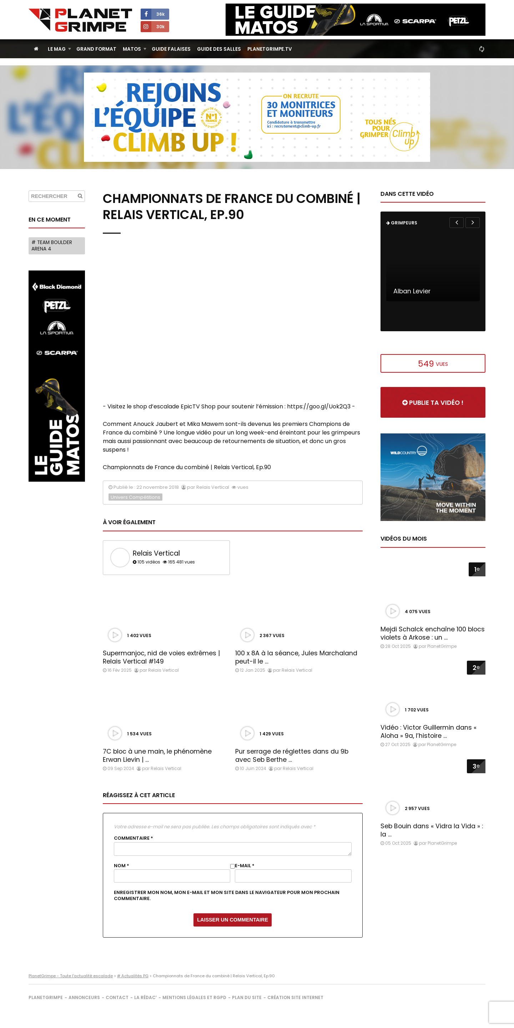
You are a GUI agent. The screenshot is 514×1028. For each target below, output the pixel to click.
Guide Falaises (171, 49)
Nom (121, 866)
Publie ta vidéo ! (432, 402)
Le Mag (57, 49)
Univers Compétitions (135, 497)
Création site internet (295, 997)
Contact (117, 997)
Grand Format (96, 49)
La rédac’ (145, 997)
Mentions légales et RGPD (194, 997)
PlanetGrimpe (46, 997)
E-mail (245, 866)
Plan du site (247, 997)
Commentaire (133, 838)
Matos (132, 49)
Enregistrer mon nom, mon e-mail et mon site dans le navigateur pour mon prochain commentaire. (226, 895)
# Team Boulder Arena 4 (51, 245)
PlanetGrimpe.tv (269, 49)
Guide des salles (219, 49)
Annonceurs (84, 997)
